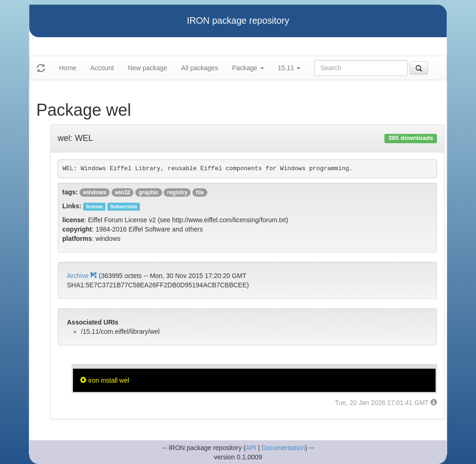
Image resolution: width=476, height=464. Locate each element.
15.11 (289, 68)
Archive (83, 275)
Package (248, 68)
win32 (122, 192)
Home (67, 68)
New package (147, 68)
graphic (149, 192)
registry (177, 192)
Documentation (283, 447)
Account (102, 68)
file (200, 192)
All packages (199, 68)
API (250, 447)
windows (94, 192)
